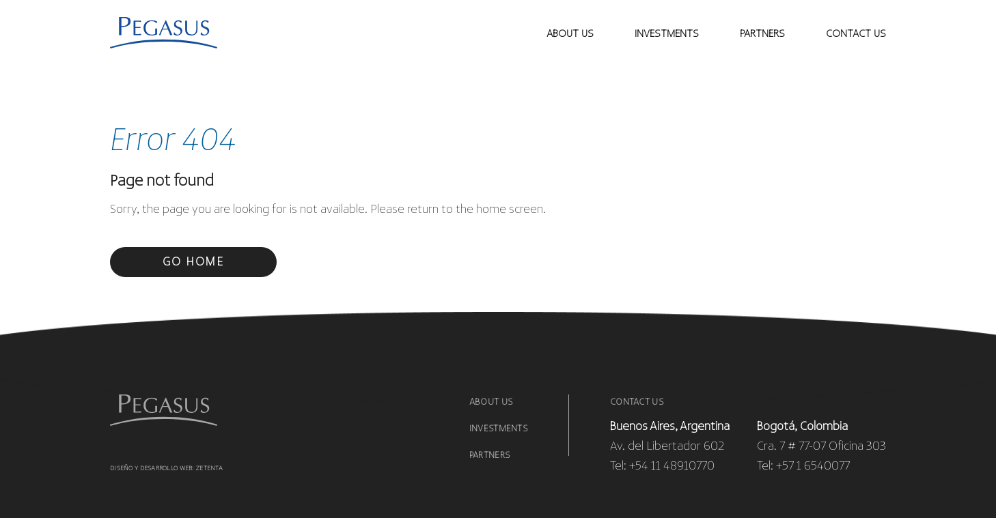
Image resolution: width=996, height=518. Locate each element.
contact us (856, 34)
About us (490, 402)
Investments (498, 429)
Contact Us (636, 402)
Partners (762, 34)
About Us (570, 34)
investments (667, 34)
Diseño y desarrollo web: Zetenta (166, 468)
